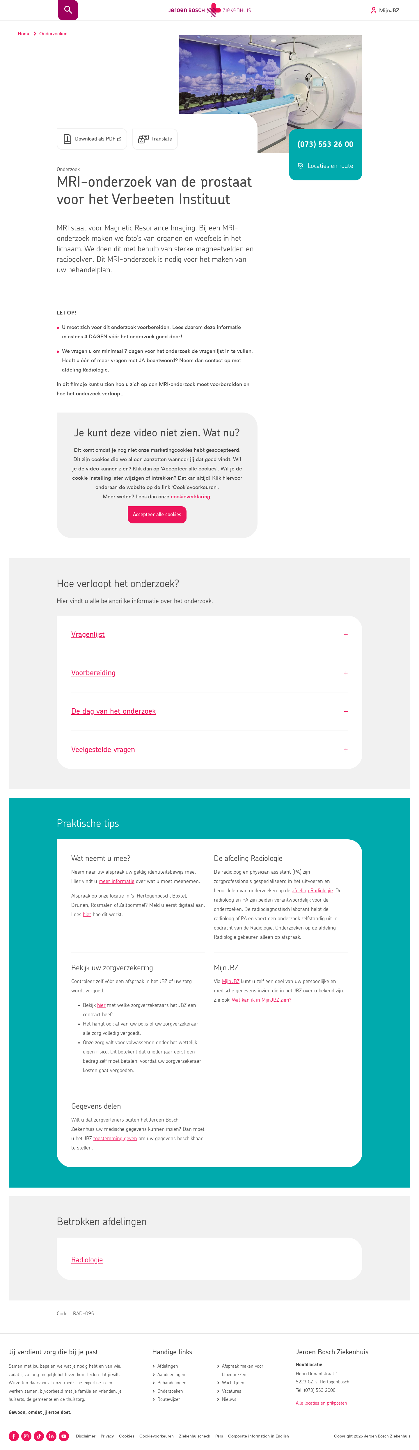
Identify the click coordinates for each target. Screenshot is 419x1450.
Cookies (126, 1436)
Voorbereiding (209, 673)
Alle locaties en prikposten (321, 1403)
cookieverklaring (190, 496)
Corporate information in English (258, 1436)
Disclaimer (85, 1436)
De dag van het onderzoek (209, 712)
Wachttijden (233, 1382)
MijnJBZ (230, 982)
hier (87, 915)
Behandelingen (172, 1382)
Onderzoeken (170, 1391)
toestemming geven (115, 1139)
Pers (219, 1436)
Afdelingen (167, 1366)
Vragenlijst (209, 635)
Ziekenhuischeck (194, 1436)
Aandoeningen (171, 1374)
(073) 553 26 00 (326, 145)
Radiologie (87, 1260)
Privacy (107, 1436)
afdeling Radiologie (312, 891)
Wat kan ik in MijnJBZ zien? (262, 1000)
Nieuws (229, 1399)
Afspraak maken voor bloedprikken (242, 1370)
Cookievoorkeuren (156, 1436)
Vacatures (231, 1391)
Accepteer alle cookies (157, 514)
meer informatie (116, 881)
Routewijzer (168, 1399)
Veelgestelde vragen (209, 750)
